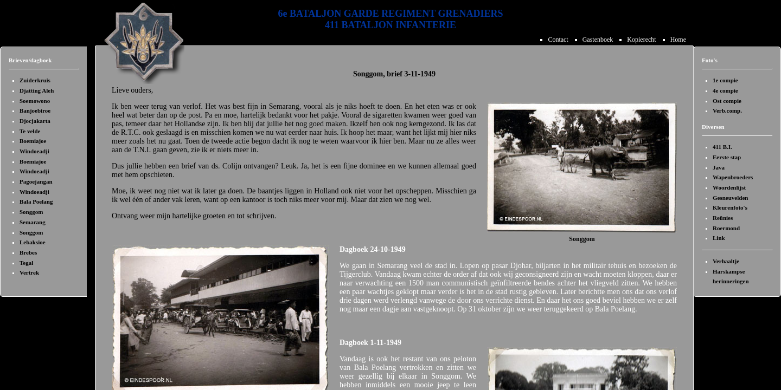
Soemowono (35, 101)
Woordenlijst (729, 187)
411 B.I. (722, 147)
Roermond (726, 228)
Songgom (31, 212)
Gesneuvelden (730, 197)
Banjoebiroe (35, 110)
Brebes (28, 252)
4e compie (725, 90)
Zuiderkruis (35, 80)
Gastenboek (599, 39)
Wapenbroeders (733, 177)
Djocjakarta (35, 121)
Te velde (30, 131)
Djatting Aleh (37, 90)
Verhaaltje (726, 261)
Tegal (26, 262)
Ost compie (727, 101)
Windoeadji (34, 151)
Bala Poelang (36, 201)
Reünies (723, 217)
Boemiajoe (33, 141)
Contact (559, 39)
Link (719, 238)
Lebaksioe (33, 242)
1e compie (725, 80)
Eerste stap (727, 157)
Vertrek (29, 272)
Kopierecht (643, 39)
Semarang (33, 222)
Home (678, 39)
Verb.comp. (727, 110)
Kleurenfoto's (730, 207)
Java (719, 167)
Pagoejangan (36, 181)
